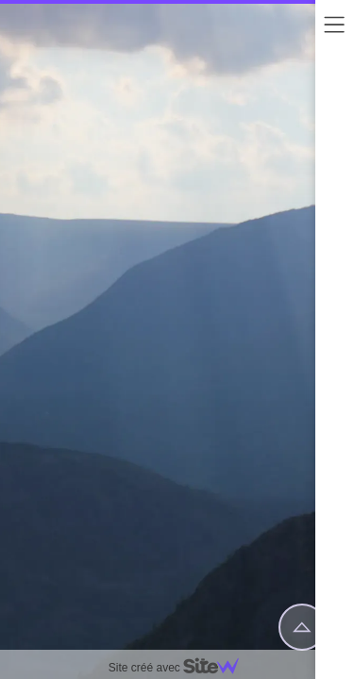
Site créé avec (181, 667)
